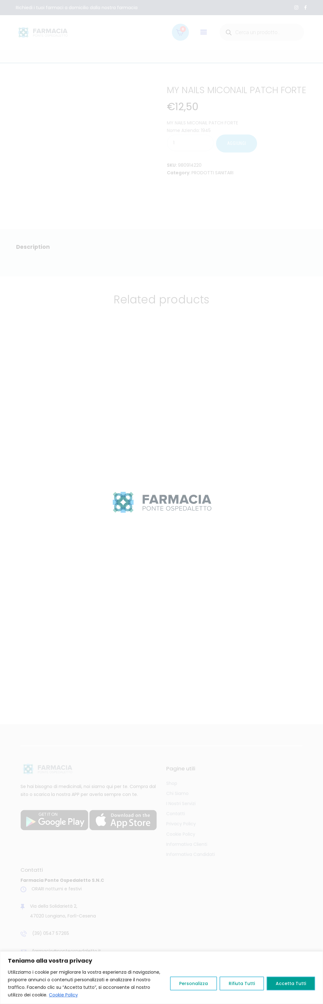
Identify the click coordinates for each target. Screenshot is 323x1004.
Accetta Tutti (291, 983)
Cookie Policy (63, 995)
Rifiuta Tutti (242, 983)
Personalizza (193, 983)
